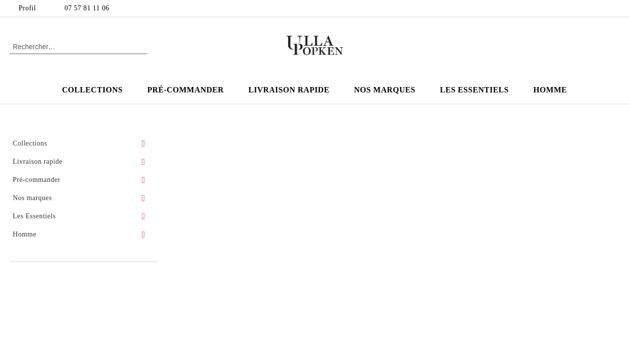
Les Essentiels (474, 90)
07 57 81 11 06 (86, 8)
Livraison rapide (288, 90)
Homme (550, 90)
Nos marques (384, 90)
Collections (92, 90)
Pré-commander (185, 90)
